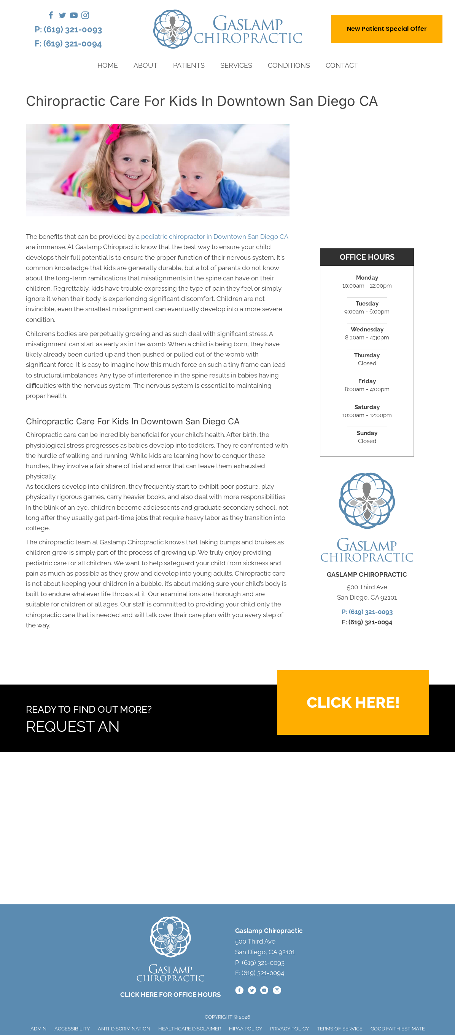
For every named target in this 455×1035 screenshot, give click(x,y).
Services (236, 65)
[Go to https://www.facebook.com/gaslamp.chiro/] (51, 16)
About (146, 65)
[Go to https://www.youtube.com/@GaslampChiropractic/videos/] (74, 16)
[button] (353, 702)
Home (107, 65)
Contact (342, 65)
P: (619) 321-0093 (68, 29)
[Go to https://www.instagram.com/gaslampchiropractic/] (85, 16)
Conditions (289, 65)
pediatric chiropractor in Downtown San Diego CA (214, 236)
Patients (189, 65)
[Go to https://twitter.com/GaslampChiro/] (62, 16)
